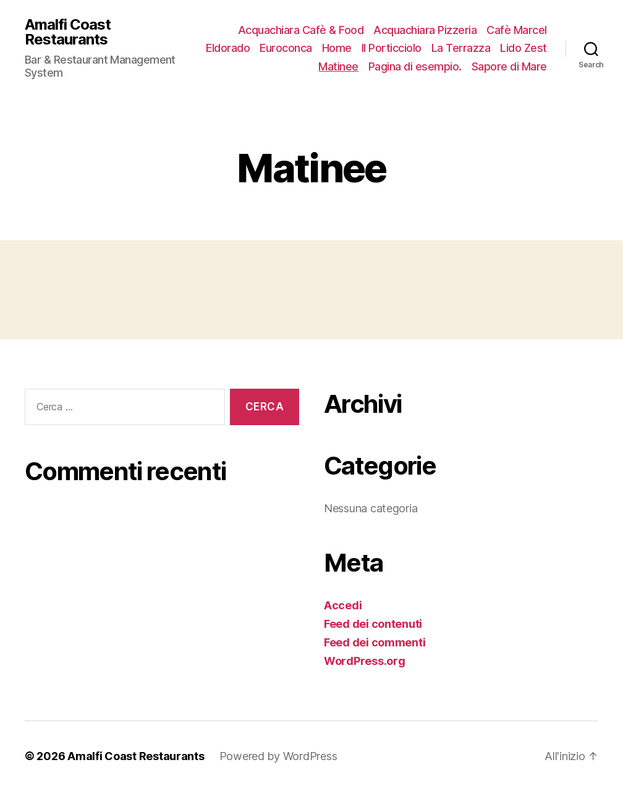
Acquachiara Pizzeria (425, 29)
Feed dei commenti (374, 642)
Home (337, 47)
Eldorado (228, 47)
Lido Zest (523, 47)
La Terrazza (461, 47)
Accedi (343, 605)
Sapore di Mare (509, 66)
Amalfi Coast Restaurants (68, 32)
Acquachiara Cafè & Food (301, 29)
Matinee (338, 66)
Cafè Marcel (516, 29)
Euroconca (286, 47)
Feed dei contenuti (373, 623)
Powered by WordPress (278, 756)
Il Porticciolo (392, 47)
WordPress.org (364, 660)
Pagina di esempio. (415, 66)
